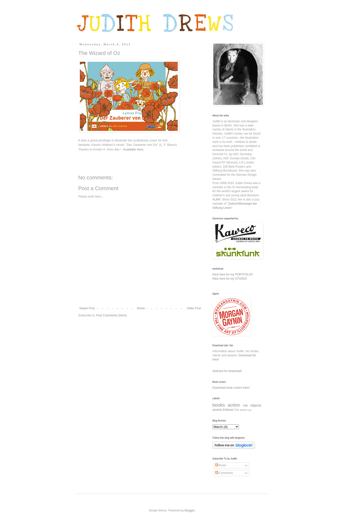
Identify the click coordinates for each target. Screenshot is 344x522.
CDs (236, 409)
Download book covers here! (231, 387)
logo (249, 410)
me (245, 405)
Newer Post (87, 308)
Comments (224, 473)
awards (217, 409)
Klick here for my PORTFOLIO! (233, 274)
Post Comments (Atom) (111, 315)
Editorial (228, 409)
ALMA (217, 199)
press (243, 409)
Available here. (133, 149)
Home (141, 308)
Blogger (190, 510)
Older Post (194, 308)
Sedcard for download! (227, 371)
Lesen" (227, 208)
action (234, 405)
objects (255, 405)
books (219, 405)
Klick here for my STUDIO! (230, 278)
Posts (220, 465)
